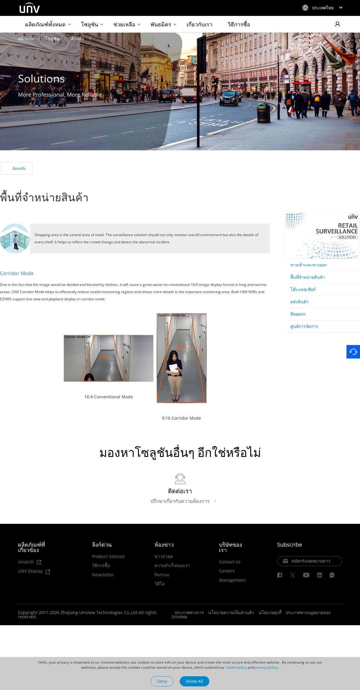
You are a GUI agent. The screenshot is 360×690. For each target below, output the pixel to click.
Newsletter (103, 574)
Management (232, 580)
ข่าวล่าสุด (163, 556)
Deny (162, 681)
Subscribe (289, 544)
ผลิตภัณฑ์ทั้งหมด (45, 24)
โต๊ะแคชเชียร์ (303, 289)
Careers (227, 571)
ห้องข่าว (164, 544)
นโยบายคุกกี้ (270, 612)
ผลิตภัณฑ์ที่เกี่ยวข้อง (31, 547)
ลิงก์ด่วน (102, 544)
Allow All (194, 681)
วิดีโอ (159, 584)
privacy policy (266, 667)
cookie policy (236, 667)
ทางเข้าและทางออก (308, 265)
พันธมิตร (161, 24)
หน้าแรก (26, 38)
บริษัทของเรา (230, 547)
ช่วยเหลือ (124, 24)
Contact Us (230, 562)
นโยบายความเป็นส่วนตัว (231, 612)
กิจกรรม (161, 574)
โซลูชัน (89, 24)
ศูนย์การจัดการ (304, 326)
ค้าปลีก (77, 38)
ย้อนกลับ (19, 168)
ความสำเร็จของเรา (172, 565)
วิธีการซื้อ (239, 24)
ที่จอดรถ (297, 314)
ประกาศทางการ (189, 612)
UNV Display (34, 571)
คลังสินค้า (299, 301)
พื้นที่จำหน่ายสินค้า (307, 277)
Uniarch (29, 562)
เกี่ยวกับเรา (199, 24)
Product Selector (108, 556)
